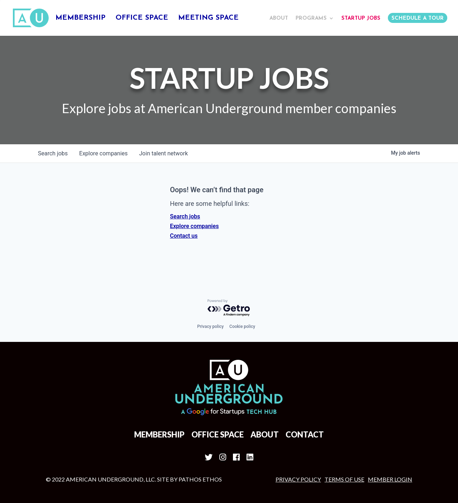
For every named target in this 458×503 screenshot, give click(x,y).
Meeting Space (208, 18)
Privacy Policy (298, 479)
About (278, 18)
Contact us (184, 235)
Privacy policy (210, 326)
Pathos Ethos (200, 479)
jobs (53, 153)
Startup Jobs (360, 18)
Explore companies (194, 226)
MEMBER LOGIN (390, 479)
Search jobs (185, 216)
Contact (305, 434)
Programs (311, 18)
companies (103, 153)
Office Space (142, 18)
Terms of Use (344, 479)
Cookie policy (242, 326)
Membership (80, 18)
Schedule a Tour (417, 18)
